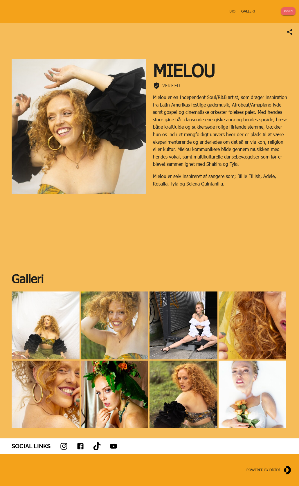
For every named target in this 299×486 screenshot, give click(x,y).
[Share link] (290, 32)
